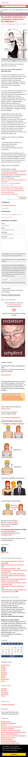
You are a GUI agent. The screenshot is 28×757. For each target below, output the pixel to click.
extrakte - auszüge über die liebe (11, 730)
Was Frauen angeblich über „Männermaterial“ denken (12, 190)
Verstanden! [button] (14, 754)
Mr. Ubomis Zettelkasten (9, 741)
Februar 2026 (4, 692)
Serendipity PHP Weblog (7, 704)
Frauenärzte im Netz (6, 535)
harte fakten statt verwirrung (10, 734)
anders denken (7, 721)
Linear (13, 214)
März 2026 (4, 690)
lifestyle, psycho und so (9, 737)
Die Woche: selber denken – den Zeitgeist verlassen (12, 188)
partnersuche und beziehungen (11, 743)
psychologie (6, 679)
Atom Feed (6, 552)
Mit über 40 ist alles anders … (9, 568)
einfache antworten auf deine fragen (12, 726)
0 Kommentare (4, 181)
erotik (4, 670)
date (4, 667)
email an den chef (6, 374)
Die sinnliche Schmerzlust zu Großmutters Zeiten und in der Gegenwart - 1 (13, 19)
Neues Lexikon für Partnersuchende (10, 417)
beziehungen (6, 665)
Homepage (4, 232)
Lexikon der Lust (5, 408)
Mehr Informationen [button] (12, 750)
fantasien (5, 674)
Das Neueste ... (5, 694)
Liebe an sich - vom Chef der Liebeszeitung (14, 735)
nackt (4, 677)
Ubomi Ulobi (11, 24)
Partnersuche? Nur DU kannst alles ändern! (12, 586)
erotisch (5, 672)
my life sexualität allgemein (8, 531)
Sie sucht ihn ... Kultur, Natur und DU (11, 573)
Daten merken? (6, 288)
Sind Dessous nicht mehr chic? (7, 192)
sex (4, 681)
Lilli (12, 457)
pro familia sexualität (11, 522)
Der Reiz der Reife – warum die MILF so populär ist (12, 187)
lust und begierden (8, 739)
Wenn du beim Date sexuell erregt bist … (10, 194)
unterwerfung (17, 183)
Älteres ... (3, 695)
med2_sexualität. (5, 526)
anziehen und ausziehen (6, 179)
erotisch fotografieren (8, 728)
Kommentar (4, 236)
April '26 (12, 656)
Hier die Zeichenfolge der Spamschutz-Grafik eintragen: (14, 282)
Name (2, 223)
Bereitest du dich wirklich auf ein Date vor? (12, 564)
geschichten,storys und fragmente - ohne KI (14, 732)
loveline (15, 520)
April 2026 (4, 688)
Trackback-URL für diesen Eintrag (8, 205)
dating (4, 668)
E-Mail (3, 228)
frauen (12, 183)
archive (5, 725)
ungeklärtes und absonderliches (19, 179)
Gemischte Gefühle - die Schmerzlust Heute (14, 174)
